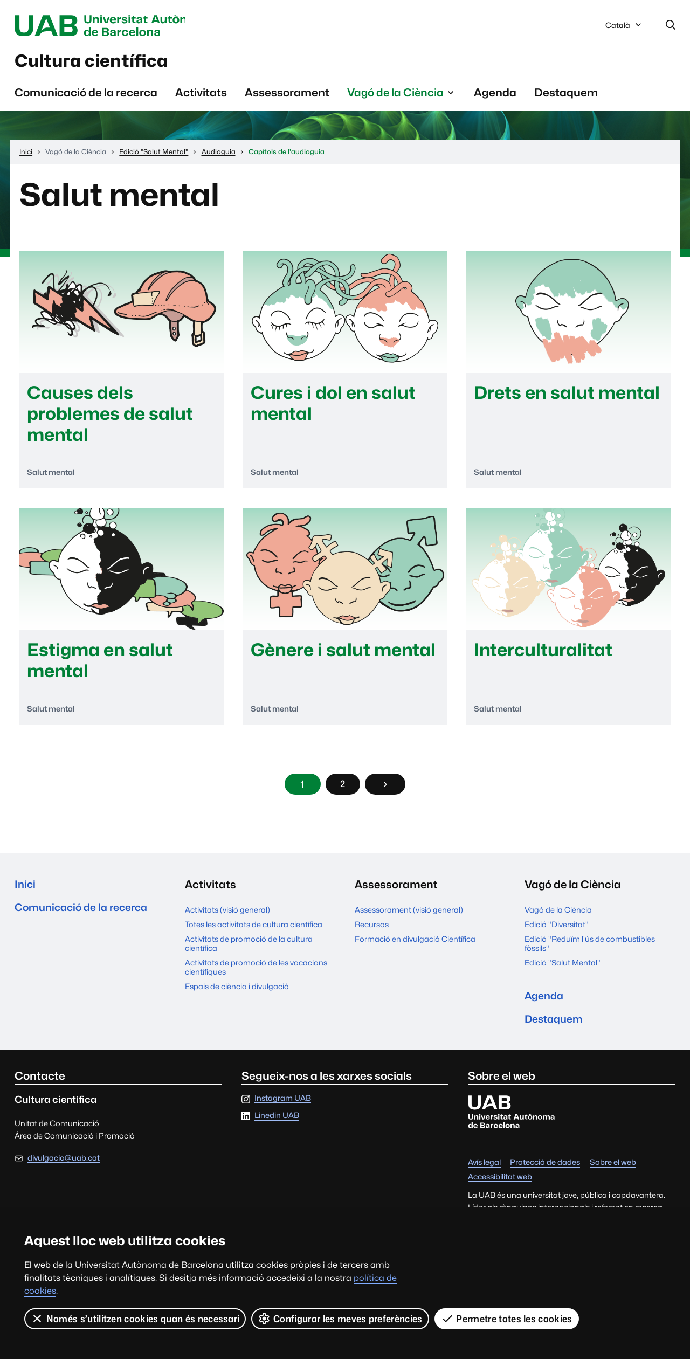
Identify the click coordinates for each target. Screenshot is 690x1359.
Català (624, 28)
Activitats (201, 97)
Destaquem (566, 97)
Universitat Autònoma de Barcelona (116, 26)
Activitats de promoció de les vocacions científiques (256, 974)
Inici (26, 891)
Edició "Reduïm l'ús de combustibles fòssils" (590, 950)
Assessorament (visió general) (409, 916)
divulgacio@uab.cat (63, 1167)
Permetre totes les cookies (506, 1318)
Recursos (372, 930)
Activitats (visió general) (227, 916)
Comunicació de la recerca (86, 97)
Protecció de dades (545, 1173)
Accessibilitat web (500, 1188)
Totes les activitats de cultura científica (253, 930)
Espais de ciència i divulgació (237, 993)
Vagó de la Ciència (558, 916)
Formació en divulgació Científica (415, 945)
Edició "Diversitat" (557, 930)
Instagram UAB (282, 1109)
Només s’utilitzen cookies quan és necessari (135, 1318)
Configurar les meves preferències (340, 1318)
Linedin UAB (276, 1126)
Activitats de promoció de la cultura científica (249, 950)
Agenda (495, 97)
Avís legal (484, 1173)
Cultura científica (104, 64)
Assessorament (287, 97)
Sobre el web (613, 1173)
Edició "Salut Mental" (563, 969)
